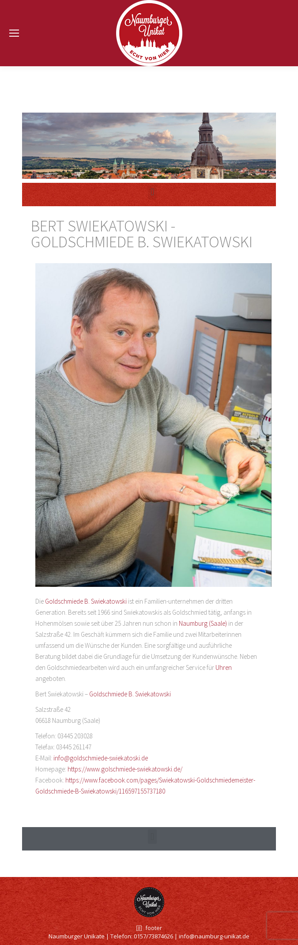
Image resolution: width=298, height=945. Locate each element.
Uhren (223, 667)
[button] (152, 836)
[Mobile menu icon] (14, 33)
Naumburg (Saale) (203, 623)
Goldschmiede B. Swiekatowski (86, 601)
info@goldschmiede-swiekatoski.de (100, 758)
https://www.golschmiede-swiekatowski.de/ (125, 769)
